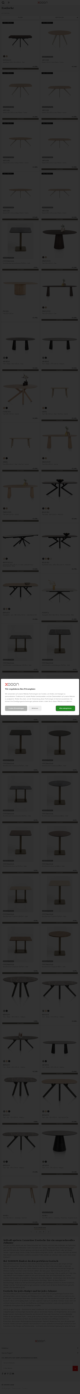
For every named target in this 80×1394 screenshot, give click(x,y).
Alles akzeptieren (65, 708)
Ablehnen (35, 708)
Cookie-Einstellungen (16, 708)
